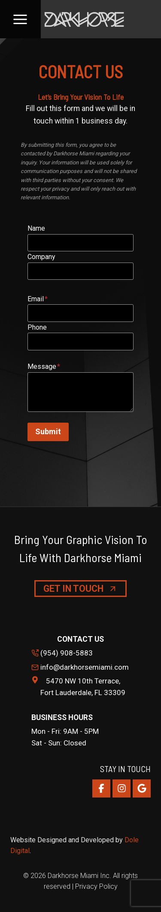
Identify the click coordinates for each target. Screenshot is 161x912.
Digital (20, 851)
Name (36, 228)
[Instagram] (121, 788)
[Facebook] (101, 788)
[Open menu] (20, 19)
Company (41, 257)
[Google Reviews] (142, 788)
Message (43, 366)
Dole (132, 840)
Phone (37, 327)
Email (37, 299)
